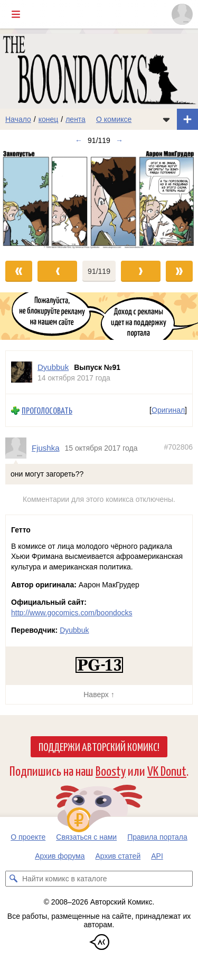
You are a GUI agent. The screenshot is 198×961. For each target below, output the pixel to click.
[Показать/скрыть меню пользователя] (182, 14)
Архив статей (118, 856)
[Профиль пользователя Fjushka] (18, 448)
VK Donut (166, 770)
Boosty (111, 770)
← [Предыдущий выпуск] (78, 140)
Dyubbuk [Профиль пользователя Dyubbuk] (53, 367)
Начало (18, 119)
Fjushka (46, 447)
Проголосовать (47, 410)
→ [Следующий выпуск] (119, 140)
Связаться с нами (86, 837)
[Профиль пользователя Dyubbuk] (21, 372)
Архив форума (59, 856)
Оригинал (168, 410)
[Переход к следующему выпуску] (99, 200)
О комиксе (113, 119)
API (157, 856)
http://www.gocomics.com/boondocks (72, 612)
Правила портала (157, 837)
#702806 (178, 447)
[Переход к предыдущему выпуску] (25, 200)
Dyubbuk (74, 630)
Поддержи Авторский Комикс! (99, 746)
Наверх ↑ (98, 694)
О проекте (28, 837)
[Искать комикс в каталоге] (13, 878)
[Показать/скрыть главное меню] (16, 14)
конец (49, 119)
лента (75, 119)
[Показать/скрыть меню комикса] (166, 119)
